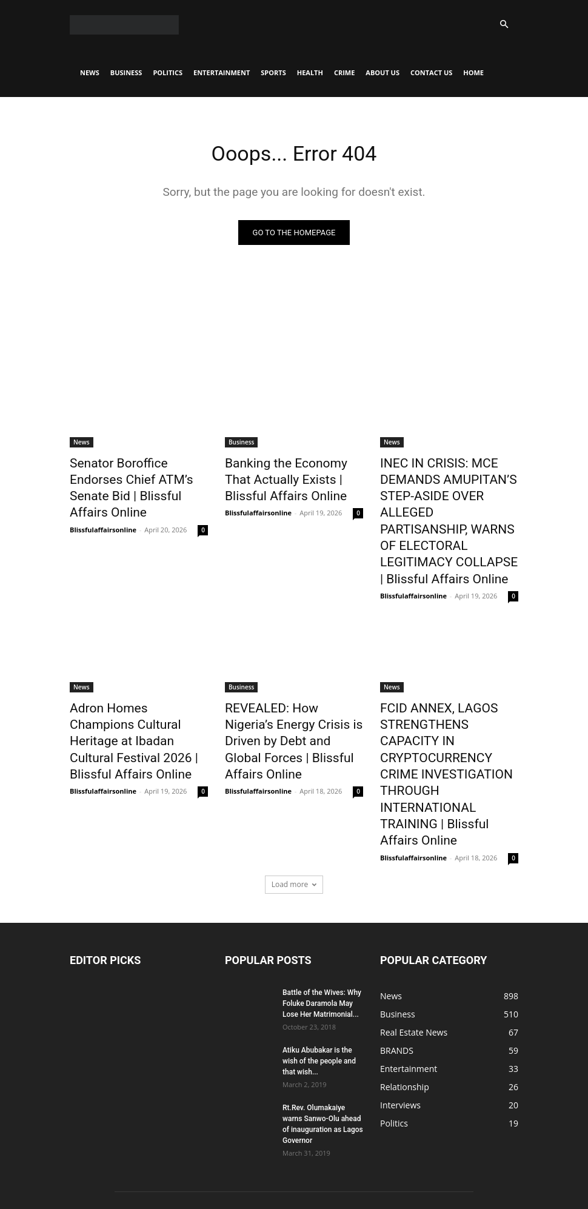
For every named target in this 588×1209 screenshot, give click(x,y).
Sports (273, 72)
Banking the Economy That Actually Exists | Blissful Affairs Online (286, 478)
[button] (503, 24)
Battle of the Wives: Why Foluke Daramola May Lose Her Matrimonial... (321, 900)
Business (126, 72)
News (89, 72)
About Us (382, 72)
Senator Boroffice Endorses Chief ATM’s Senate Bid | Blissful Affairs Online (132, 478)
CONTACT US (431, 72)
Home (473, 72)
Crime (344, 72)
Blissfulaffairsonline (103, 507)
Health (310, 72)
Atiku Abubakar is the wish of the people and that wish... (319, 957)
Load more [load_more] (294, 780)
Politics (167, 72)
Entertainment (221, 72)
